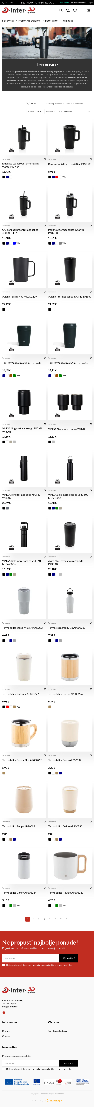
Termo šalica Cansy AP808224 (19, 892)
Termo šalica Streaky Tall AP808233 (22, 627)
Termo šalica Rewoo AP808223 (65, 892)
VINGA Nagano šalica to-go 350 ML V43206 (22, 430)
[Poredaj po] (74, 111)
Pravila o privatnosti (58, 1031)
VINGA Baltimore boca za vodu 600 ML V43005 (68, 496)
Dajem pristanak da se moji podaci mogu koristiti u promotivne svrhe (37, 965)
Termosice (6, 159)
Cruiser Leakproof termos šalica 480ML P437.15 (20, 231)
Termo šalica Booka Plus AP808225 (22, 760)
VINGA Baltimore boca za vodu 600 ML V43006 (22, 562)
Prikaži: (31, 111)
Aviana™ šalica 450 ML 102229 (19, 296)
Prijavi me (68, 958)
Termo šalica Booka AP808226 (65, 693)
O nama (6, 1036)
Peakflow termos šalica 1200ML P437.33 (66, 231)
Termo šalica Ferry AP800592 (64, 760)
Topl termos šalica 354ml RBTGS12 (68, 362)
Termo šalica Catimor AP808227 (20, 693)
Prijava (68, 1063)
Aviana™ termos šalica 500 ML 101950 (69, 296)
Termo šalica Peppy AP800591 (19, 826)
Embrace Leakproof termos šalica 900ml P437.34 (21, 165)
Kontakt (6, 1031)
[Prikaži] (39, 111)
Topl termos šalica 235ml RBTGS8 (21, 362)
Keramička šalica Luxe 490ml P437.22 (69, 164)
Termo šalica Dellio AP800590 (65, 826)
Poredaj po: (51, 111)
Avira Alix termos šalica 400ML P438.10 (65, 562)
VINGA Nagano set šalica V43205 (67, 429)
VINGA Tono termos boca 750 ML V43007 (21, 496)
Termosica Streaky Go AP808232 (66, 627)
